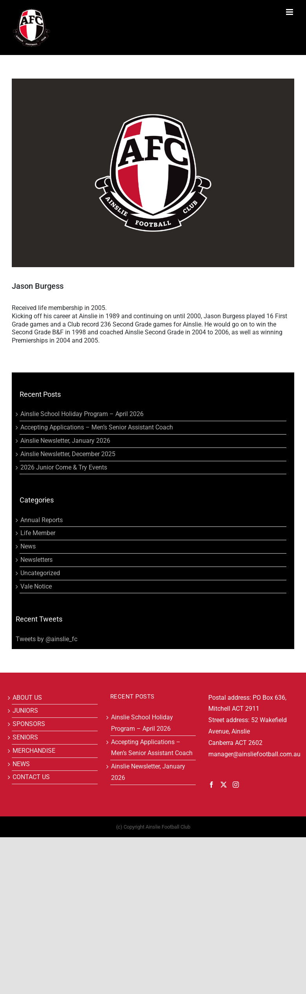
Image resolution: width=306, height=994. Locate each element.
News (28, 546)
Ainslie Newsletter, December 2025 (67, 454)
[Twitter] (223, 784)
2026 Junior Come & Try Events (63, 467)
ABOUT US (27, 697)
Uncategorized (40, 573)
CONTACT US (31, 777)
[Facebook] (211, 784)
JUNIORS (25, 710)
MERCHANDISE (34, 750)
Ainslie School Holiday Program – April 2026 (82, 414)
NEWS (21, 764)
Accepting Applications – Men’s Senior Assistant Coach (96, 427)
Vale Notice (36, 586)
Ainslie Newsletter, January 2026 (65, 440)
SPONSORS (29, 724)
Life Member (37, 533)
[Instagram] (236, 784)
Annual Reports (41, 520)
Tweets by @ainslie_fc (46, 639)
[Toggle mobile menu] (290, 12)
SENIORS (25, 737)
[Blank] (153, 173)
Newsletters (36, 559)
